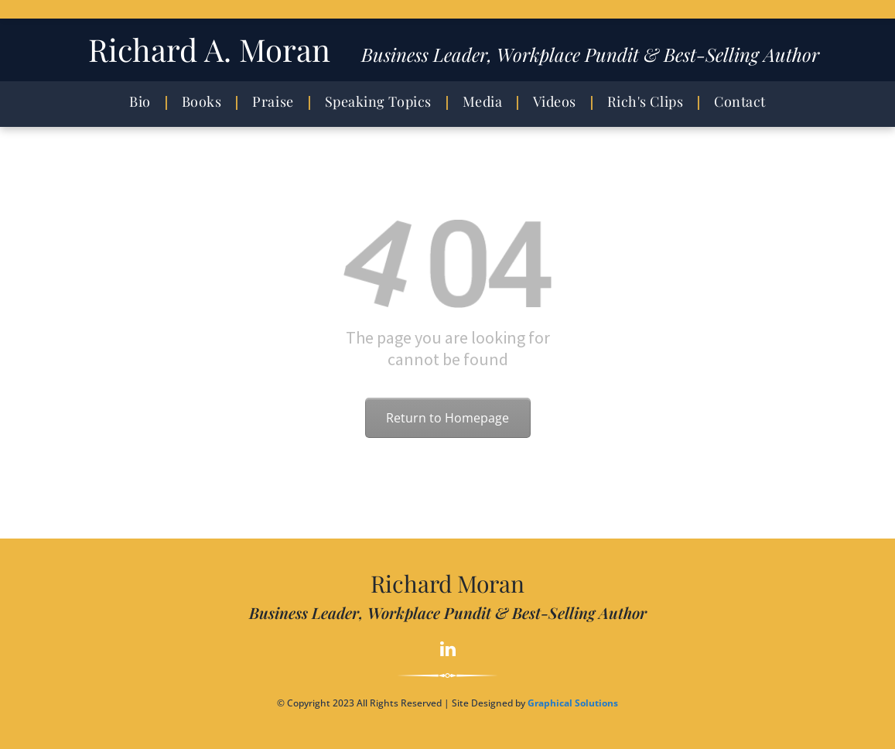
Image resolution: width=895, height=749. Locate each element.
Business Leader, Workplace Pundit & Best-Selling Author (590, 54)
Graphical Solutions (573, 703)
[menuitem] (144, 101)
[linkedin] (447, 650)
